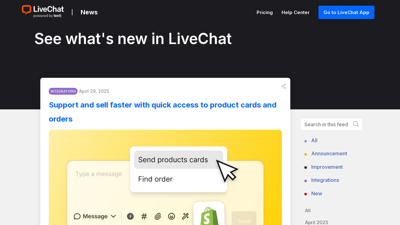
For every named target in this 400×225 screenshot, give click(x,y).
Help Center (296, 12)
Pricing (265, 12)
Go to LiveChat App (346, 12)
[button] (283, 88)
